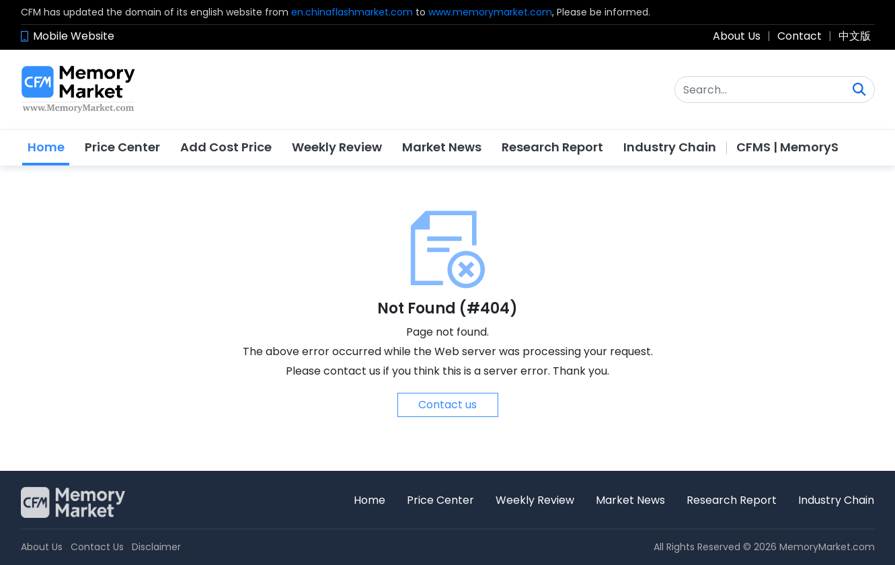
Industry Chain (669, 147)
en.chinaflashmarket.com (352, 12)
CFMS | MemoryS (787, 147)
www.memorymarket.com (490, 12)
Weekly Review (337, 147)
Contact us (447, 404)
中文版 (855, 36)
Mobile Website (73, 36)
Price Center (122, 147)
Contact (799, 36)
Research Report (552, 147)
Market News (441, 147)
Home (46, 147)
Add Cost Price (226, 147)
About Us (737, 36)
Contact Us (97, 547)
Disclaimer (156, 547)
